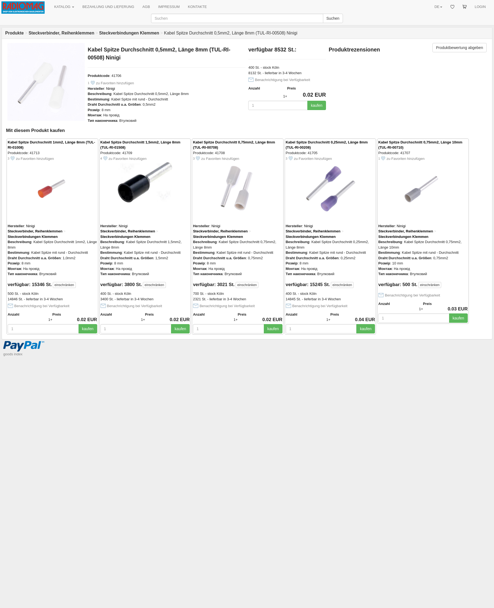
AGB (146, 7)
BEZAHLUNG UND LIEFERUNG (108, 7)
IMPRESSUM (169, 7)
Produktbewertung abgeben (459, 47)
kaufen (316, 105)
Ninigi (110, 89)
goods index (12, 354)
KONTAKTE (197, 7)
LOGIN (480, 7)
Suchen (333, 18)
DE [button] (438, 7)
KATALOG (64, 7)
